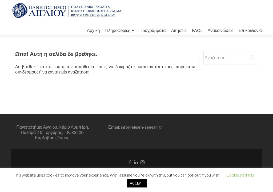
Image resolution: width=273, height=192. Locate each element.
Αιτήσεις (179, 30)
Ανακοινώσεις (221, 30)
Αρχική (93, 30)
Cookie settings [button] (240, 175)
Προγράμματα (152, 30)
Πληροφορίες (117, 30)
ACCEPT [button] (136, 183)
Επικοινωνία (250, 30)
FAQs (197, 30)
